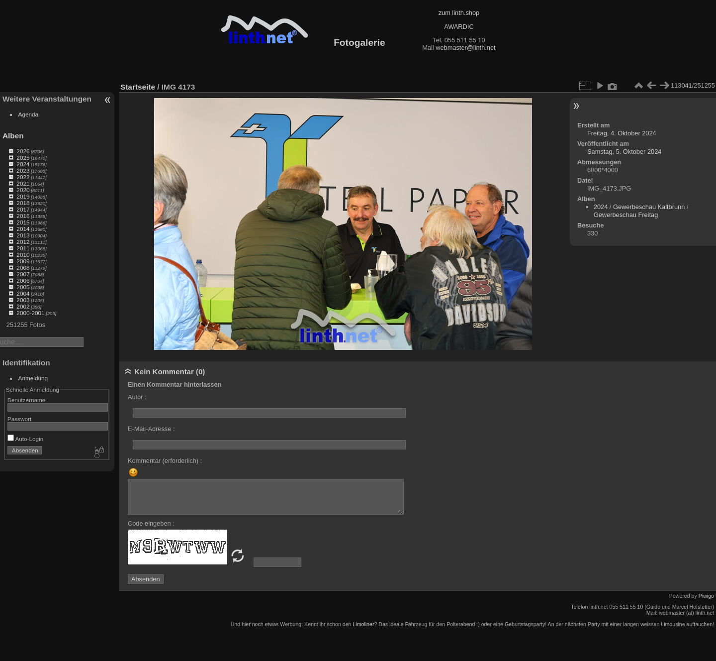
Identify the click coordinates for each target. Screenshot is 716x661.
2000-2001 (30, 313)
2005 (22, 287)
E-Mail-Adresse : (151, 429)
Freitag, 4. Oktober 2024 (621, 133)
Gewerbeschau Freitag (626, 215)
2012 (22, 241)
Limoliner (363, 624)
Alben (13, 135)
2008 (22, 267)
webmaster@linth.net (465, 47)
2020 (22, 190)
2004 (22, 293)
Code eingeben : (151, 523)
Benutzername (26, 400)
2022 (22, 177)
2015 (22, 222)
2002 (22, 306)
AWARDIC (458, 26)
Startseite (137, 87)
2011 (22, 248)
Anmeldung (33, 378)
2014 (22, 228)
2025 (22, 157)
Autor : (137, 397)
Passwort (19, 419)
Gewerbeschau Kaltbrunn (649, 207)
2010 (22, 254)
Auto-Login (25, 439)
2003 (22, 300)
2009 (22, 261)
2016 (22, 216)
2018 (22, 203)
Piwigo (706, 596)
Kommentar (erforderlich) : (165, 460)
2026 (22, 151)
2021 (22, 183)
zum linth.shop (459, 12)
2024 (22, 164)
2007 (22, 274)
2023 (22, 170)
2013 (22, 235)
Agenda (28, 114)
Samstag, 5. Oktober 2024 (624, 151)
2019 (22, 196)
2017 (22, 209)
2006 (22, 280)
